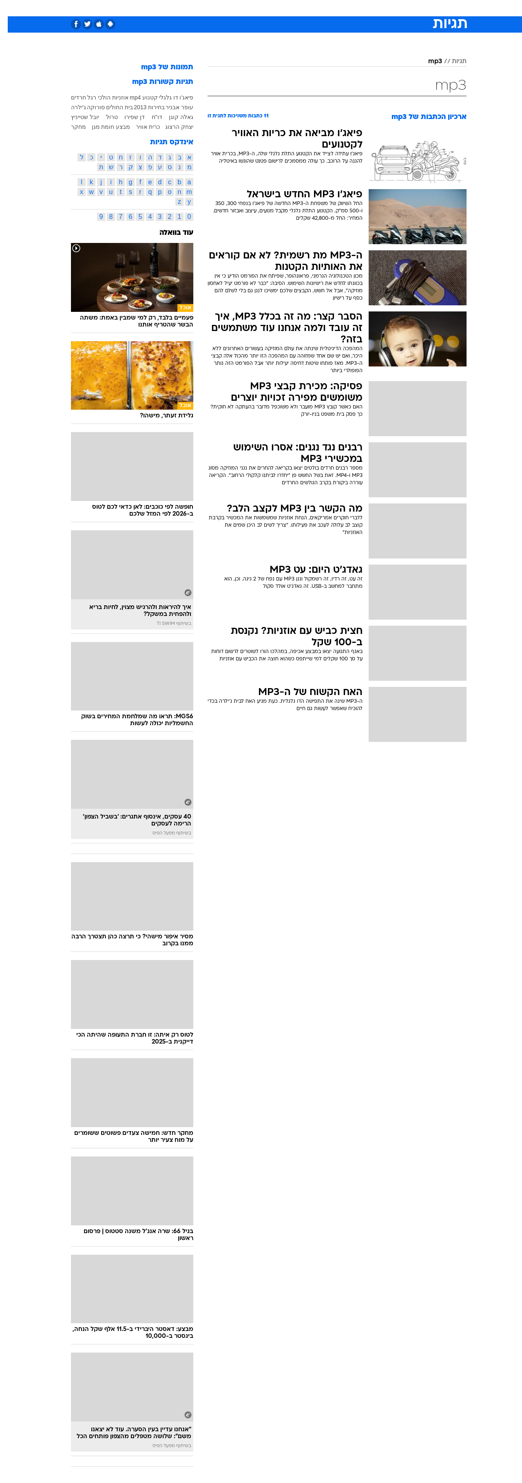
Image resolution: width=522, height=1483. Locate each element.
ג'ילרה (70, 107)
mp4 (127, 97)
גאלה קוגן (173, 117)
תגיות (451, 61)
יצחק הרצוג (171, 127)
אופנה (168, 8)
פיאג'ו (179, 97)
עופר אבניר (172, 107)
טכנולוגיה (198, 8)
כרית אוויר (140, 127)
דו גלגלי (160, 97)
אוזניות (112, 97)
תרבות (351, 8)
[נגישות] (11, 8)
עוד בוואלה (169, 233)
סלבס (325, 8)
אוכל (281, 8)
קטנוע (142, 97)
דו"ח (149, 117)
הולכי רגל (91, 97)
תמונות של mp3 (159, 67)
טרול (104, 117)
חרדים (70, 97)
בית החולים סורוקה (102, 107)
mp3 (427, 61)
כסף (302, 8)
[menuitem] (400, 8)
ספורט (377, 8)
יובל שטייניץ (77, 117)
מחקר (70, 127)
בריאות (256, 8)
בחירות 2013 (141, 107)
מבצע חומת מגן (103, 127)
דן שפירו (127, 117)
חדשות (405, 8)
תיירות (228, 8)
